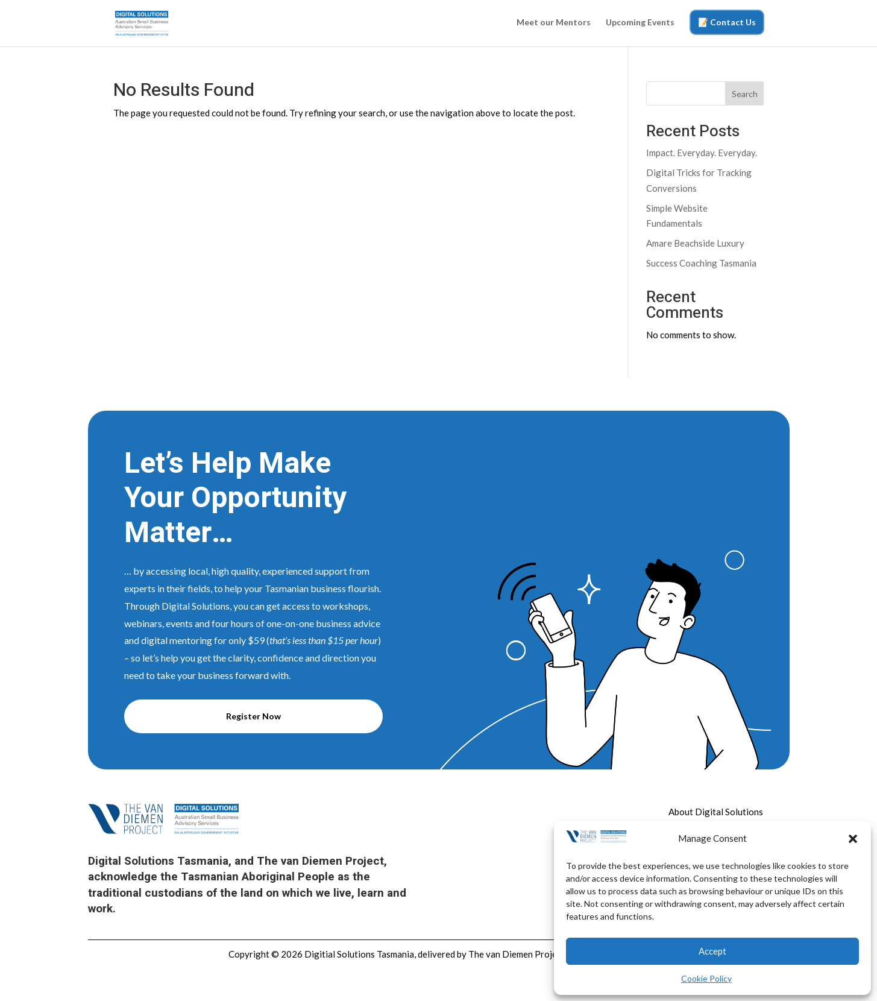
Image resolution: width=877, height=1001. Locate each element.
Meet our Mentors (554, 22)
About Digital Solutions (715, 811)
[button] (853, 839)
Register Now (253, 716)
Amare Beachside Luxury (695, 243)
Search (745, 94)
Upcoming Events (640, 22)
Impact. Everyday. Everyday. (701, 152)
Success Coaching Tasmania (701, 262)
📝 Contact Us (727, 22)
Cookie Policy (706, 978)
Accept (712, 951)
